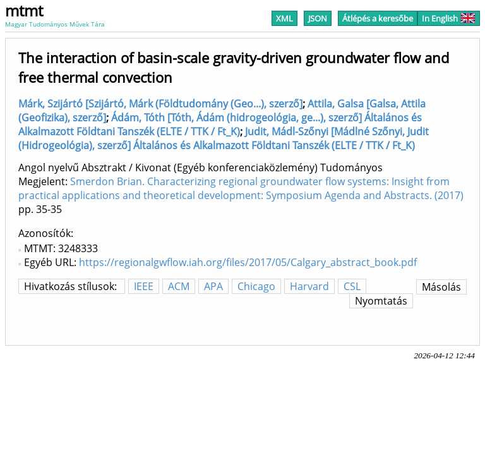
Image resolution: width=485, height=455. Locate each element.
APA (213, 286)
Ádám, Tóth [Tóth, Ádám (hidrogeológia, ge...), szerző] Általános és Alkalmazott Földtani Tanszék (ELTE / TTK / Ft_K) (220, 124)
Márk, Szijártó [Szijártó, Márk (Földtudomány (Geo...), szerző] (160, 104)
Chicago (256, 286)
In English (449, 18)
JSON (317, 18)
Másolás (441, 287)
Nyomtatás (381, 301)
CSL (352, 286)
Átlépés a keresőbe (377, 18)
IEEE (143, 286)
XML (284, 18)
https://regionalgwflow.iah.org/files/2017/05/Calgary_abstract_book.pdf (248, 262)
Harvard (309, 286)
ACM (178, 286)
